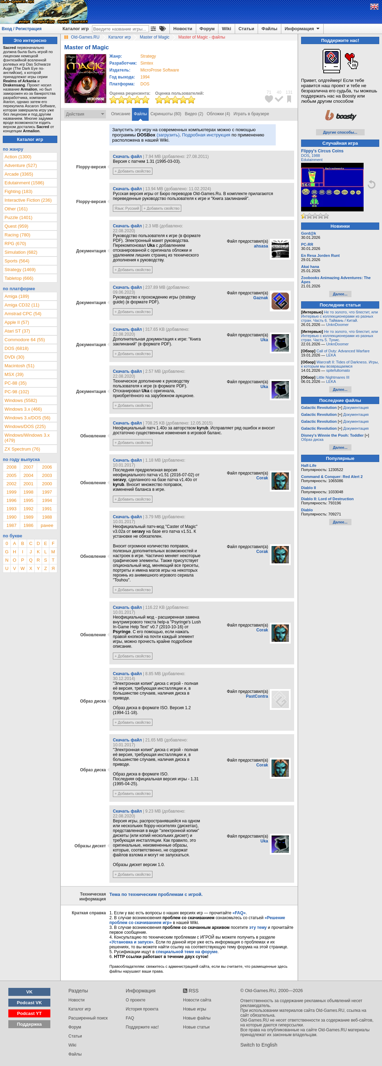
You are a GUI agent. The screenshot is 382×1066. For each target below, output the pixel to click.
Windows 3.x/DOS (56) (27, 417)
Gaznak (260, 297)
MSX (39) (14, 374)
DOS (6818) (16, 348)
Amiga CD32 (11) (22, 305)
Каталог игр (76, 28)
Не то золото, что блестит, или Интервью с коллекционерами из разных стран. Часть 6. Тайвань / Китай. (339, 316)
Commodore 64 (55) (25, 339)
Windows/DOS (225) (25, 426)
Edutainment (312, 160)
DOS (305, 155)
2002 (11, 483)
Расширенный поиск (88, 1018)
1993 (11, 508)
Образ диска (312, 439)
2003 (47, 475)
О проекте (136, 1000)
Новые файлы (196, 1018)
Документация (355, 407)
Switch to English (258, 1045)
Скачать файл (127, 156)
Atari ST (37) (17, 331)
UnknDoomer (337, 324)
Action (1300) (18, 156)
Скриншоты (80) (165, 113)
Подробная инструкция (206, 134)
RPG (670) (15, 243)
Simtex (146, 63)
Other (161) (16, 208)
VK (29, 991)
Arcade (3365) (19, 174)
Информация (303, 29)
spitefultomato (338, 370)
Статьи (246, 28)
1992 (28, 508)
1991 (47, 508)
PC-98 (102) (17, 391)
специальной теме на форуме (187, 951)
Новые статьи (196, 1027)
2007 (28, 467)
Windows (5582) (21, 400)
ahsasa (261, 246)
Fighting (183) (18, 191)
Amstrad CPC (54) (23, 313)
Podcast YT (29, 1013)
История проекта (142, 1009)
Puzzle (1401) (18, 217)
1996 (11, 500)
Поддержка (29, 1024)
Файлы (269, 28)
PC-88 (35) (16, 383)
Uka (264, 339)
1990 (11, 517)
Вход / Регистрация (22, 28)
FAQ (130, 1018)
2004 (28, 475)
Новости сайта (197, 1000)
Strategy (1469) (20, 269)
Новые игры (194, 1009)
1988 (47, 517)
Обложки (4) (218, 113)
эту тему (258, 927)
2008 (11, 467)
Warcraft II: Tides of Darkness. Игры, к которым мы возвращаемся (340, 364)
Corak (262, 478)
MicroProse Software (159, 70)
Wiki (226, 28)
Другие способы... (340, 132)
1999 (11, 492)
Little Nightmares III (332, 377)
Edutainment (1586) (24, 182)
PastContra (257, 696)
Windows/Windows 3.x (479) (27, 438)
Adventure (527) (21, 165)
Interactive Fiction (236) (28, 200)
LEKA (331, 355)
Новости (182, 28)
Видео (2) (194, 113)
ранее (47, 525)
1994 (145, 77)
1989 (28, 517)
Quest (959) (16, 226)
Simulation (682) (21, 252)
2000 (47, 483)
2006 (47, 467)
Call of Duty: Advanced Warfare (342, 351)
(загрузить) (168, 134)
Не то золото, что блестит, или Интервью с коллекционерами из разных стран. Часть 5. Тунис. (339, 335)
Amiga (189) (17, 296)
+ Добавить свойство (133, 171)
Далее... (340, 294)
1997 (47, 492)
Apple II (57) (17, 322)
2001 (28, 483)
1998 (28, 492)
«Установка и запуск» (131, 942)
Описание (120, 113)
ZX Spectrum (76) (22, 449)
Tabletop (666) (19, 278)
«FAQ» (239, 912)
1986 (28, 525)
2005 (11, 475)
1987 (11, 525)
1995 (28, 500)
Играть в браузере (251, 113)
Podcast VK (29, 1002)
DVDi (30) (14, 357)
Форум (207, 28)
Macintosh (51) (19, 365)
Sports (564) (17, 260)
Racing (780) (17, 234)
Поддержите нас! (142, 1027)
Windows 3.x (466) (23, 409)
